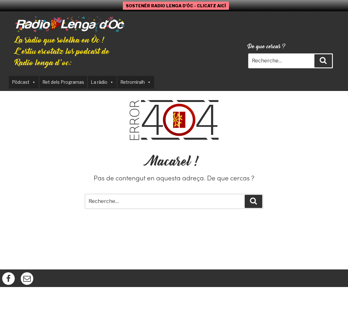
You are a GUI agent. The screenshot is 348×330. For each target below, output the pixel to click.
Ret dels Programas (63, 82)
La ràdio (102, 82)
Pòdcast (24, 82)
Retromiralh (135, 82)
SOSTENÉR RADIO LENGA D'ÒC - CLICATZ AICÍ (176, 5)
